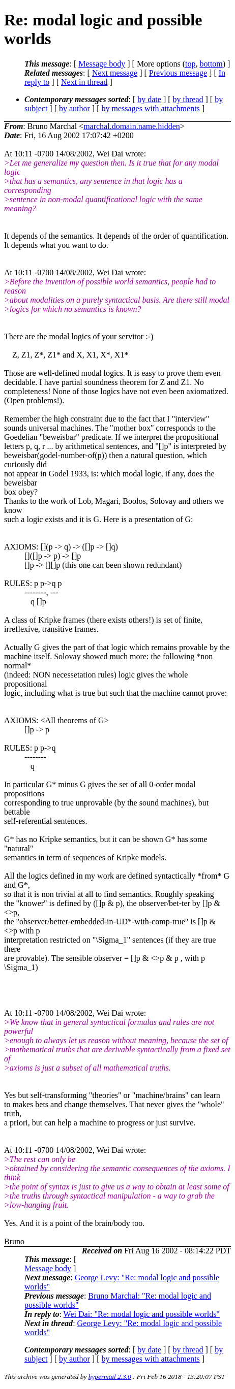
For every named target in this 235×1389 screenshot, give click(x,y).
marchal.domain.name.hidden (131, 126)
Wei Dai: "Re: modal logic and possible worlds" (142, 1314)
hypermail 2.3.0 (110, 1376)
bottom (210, 63)
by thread (188, 99)
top (190, 63)
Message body (101, 63)
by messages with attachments (151, 108)
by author (74, 108)
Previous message (178, 73)
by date (149, 99)
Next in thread (84, 82)
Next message (114, 73)
